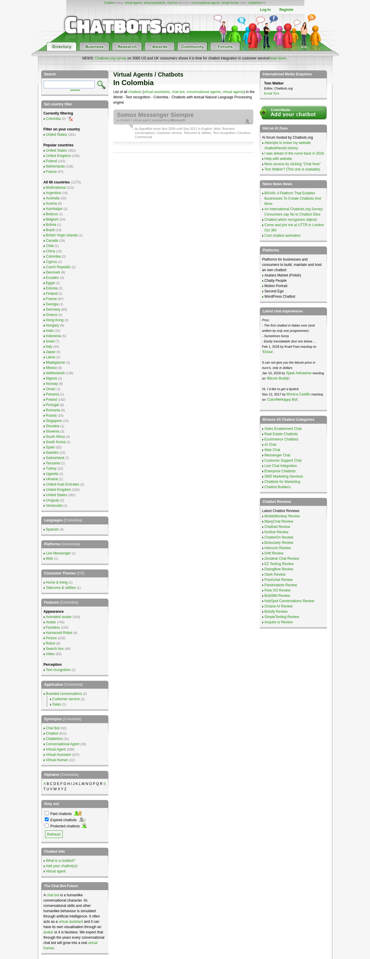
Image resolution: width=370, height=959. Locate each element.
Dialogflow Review (279, 569)
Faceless (243, 133)
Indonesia (53, 336)
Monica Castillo (298, 394)
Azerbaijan (54, 209)
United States (56, 134)
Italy (49, 346)
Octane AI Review (279, 606)
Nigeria (51, 378)
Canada (52, 240)
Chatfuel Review (277, 527)
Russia (51, 415)
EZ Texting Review (279, 564)
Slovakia (52, 426)
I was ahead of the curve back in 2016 (294, 153)
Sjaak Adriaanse (299, 373)
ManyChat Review (279, 521)
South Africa (55, 437)
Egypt (50, 283)
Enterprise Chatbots (280, 471)
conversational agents (205, 2)
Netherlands (55, 166)
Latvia (50, 357)
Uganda (52, 474)
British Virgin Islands (62, 235)
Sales (56, 704)
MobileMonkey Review (282, 516)
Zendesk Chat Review (282, 558)
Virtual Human (57, 760)
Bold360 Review (277, 596)
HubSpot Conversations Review (289, 601)
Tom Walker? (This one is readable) (292, 169)
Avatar (51, 622)
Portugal (52, 405)
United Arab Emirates (62, 484)
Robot (50, 643)
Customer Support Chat (283, 460)
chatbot (125, 120)
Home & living (57, 582)
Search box (55, 649)
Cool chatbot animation (283, 235)
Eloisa (267, 352)
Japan (51, 352)
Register (286, 10)
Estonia (52, 288)
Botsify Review (276, 611)
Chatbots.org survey (110, 58)
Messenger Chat (277, 455)
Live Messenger (58, 553)
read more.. (279, 58)
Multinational (56, 187)
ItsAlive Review (276, 532)
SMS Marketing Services (284, 476)
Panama (52, 394)
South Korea (56, 442)
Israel (50, 341)
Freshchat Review (279, 580)
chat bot (172, 2)
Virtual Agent (56, 749)
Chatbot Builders (278, 487)
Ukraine (52, 479)
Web (217, 128)
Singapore (54, 421)
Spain (50, 447)
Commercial (143, 137)
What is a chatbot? (60, 861)
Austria (51, 203)
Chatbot (109, 2)
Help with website (278, 159)
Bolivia (51, 225)
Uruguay (52, 500)
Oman (51, 389)
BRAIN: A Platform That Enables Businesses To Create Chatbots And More (293, 198)
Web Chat (272, 450)
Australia (53, 198)
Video (50, 654)
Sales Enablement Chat (283, 429)
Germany (53, 309)
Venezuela (54, 505)
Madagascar (55, 362)
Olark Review (275, 574)
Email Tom (271, 93)
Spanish (52, 529)
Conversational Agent (63, 744)
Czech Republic (58, 267)
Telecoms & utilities (197, 133)
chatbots (134, 92)
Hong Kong (55, 320)
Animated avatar (59, 617)
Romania (53, 410)
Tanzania (53, 463)
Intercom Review (278, 548)
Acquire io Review (279, 622)
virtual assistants (154, 2)
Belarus (52, 214)
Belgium (52, 219)
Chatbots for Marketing (282, 482)
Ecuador (52, 278)
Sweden (52, 452)
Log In (265, 10)
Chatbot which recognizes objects (291, 220)
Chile (50, 246)
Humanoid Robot (59, 633)
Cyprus (51, 262)
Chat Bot (53, 728)
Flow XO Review (278, 590)
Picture (51, 638)
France (51, 172)
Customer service (169, 133)
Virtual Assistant (58, 755)
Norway (52, 384)
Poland (51, 161)
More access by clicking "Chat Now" (293, 164)
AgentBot (145, 128)
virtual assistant (71, 922)
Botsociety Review (279, 543)
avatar (48, 932)
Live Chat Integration (281, 466)
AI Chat (270, 445)
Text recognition (224, 133)
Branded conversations (64, 694)
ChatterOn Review (279, 537)
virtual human (230, 2)
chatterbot (254, 2)
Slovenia (53, 431)
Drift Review (274, 553)
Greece (51, 315)
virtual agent (142, 120)
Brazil (50, 230)
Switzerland (55, 458)
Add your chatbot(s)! (62, 866)
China (50, 251)
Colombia (53, 119)
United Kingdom (58, 156)
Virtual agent (56, 871)
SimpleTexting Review (282, 617)
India (50, 331)
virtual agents (133, 2)
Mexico (51, 368)
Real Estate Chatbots (281, 434)
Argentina (53, 193)
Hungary (52, 325)
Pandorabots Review (281, 585)
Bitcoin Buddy (278, 378)
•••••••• (75, 89)
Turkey (51, 468)
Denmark (53, 272)
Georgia (52, 304)
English (206, 128)
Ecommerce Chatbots (281, 439)
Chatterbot (54, 739)
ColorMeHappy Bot (282, 399)
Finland (51, 293)
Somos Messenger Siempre (155, 115)
